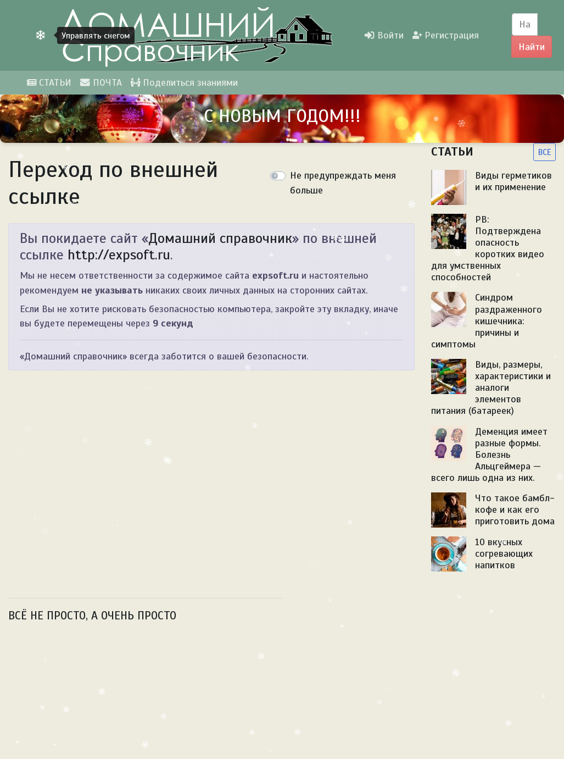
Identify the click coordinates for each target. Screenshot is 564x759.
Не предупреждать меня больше (343, 182)
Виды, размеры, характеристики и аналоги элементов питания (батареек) (491, 387)
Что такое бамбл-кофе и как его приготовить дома (515, 509)
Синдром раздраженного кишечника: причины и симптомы (486, 320)
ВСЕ (544, 152)
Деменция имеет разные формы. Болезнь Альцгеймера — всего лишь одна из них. (489, 454)
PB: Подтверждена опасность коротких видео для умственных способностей (487, 248)
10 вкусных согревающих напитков (504, 553)
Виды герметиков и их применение (513, 181)
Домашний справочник (220, 238)
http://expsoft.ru (119, 254)
